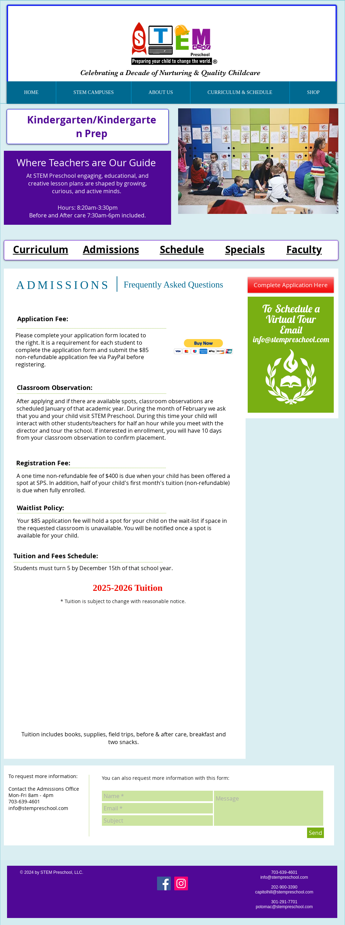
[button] (93, 92)
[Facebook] (164, 883)
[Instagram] (181, 883)
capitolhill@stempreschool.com (284, 892)
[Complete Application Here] (291, 285)
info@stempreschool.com (291, 339)
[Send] (315, 833)
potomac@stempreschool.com (284, 906)
